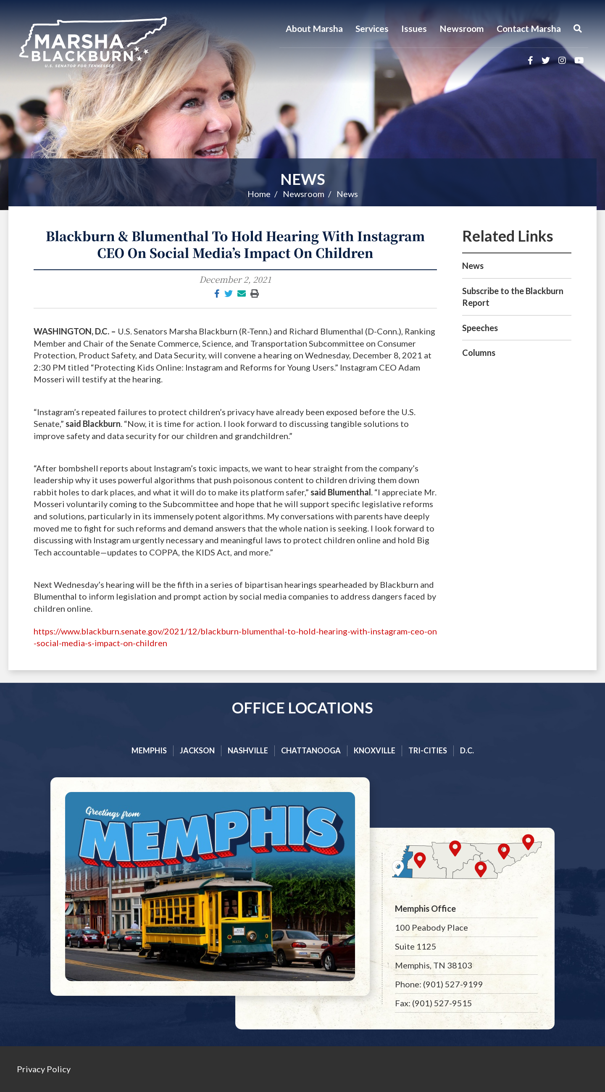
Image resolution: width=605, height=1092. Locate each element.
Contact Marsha (529, 28)
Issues (414, 28)
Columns (478, 352)
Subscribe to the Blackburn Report (512, 297)
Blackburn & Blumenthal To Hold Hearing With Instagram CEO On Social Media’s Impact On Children (235, 244)
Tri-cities (427, 750)
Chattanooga (311, 750)
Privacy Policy (44, 1069)
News (302, 179)
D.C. (467, 750)
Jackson (197, 750)
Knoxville (374, 750)
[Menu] (577, 28)
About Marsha (314, 28)
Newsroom (461, 28)
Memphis (149, 750)
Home (259, 194)
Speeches (480, 328)
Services (372, 28)
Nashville (248, 750)
